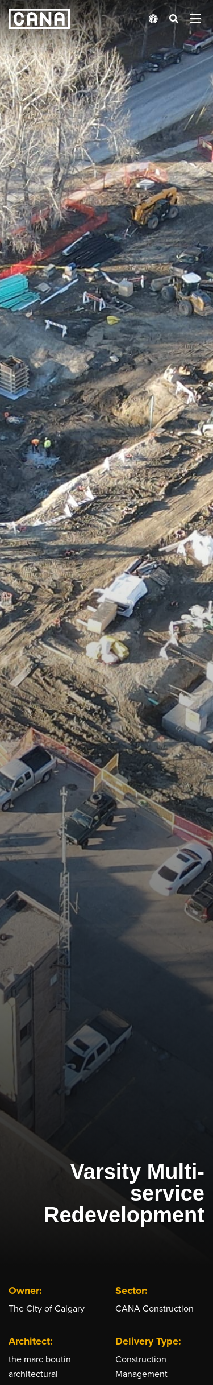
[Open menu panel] (195, 19)
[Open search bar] (174, 19)
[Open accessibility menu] (153, 19)
